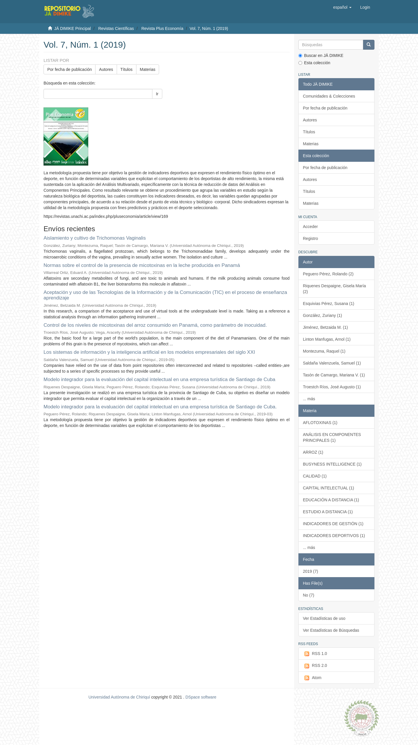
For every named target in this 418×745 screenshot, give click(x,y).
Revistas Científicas (116, 28)
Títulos (126, 69)
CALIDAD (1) (315, 476)
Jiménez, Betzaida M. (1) (325, 327)
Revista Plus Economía (162, 28)
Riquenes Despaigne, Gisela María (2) (334, 288)
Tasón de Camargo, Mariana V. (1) (334, 375)
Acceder (310, 226)
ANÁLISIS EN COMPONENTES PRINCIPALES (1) (332, 437)
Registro (310, 238)
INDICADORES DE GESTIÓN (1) (333, 523)
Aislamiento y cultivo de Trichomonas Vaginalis (95, 238)
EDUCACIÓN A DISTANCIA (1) (331, 500)
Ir (157, 93)
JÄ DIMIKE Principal (72, 28)
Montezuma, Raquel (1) (324, 351)
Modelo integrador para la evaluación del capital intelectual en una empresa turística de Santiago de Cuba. (160, 407)
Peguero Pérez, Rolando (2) (328, 274)
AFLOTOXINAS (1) (320, 422)
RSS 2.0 (315, 665)
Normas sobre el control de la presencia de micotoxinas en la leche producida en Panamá (142, 265)
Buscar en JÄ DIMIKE (320, 55)
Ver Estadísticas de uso (324, 618)
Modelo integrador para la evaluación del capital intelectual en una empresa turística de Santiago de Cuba (159, 379)
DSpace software (201, 697)
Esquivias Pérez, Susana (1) (328, 303)
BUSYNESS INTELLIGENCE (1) (332, 464)
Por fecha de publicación (69, 69)
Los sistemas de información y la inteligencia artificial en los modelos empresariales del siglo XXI (149, 352)
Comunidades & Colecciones (329, 96)
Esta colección (314, 62)
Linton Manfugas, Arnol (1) (327, 339)
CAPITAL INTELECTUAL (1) (328, 488)
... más (309, 398)
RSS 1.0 (315, 653)
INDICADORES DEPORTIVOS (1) (334, 535)
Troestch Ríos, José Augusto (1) (332, 387)
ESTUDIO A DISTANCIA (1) (328, 511)
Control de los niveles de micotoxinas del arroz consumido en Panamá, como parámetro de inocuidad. (155, 325)
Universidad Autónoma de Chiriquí (119, 697)
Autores (106, 69)
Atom (312, 678)
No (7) (308, 595)
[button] (342, 7)
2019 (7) (310, 571)
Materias (148, 69)
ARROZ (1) (313, 452)
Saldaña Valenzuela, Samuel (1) (332, 363)
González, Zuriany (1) (322, 315)
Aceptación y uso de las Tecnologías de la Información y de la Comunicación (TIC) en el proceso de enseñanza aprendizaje (165, 295)
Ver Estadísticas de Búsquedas (331, 630)
